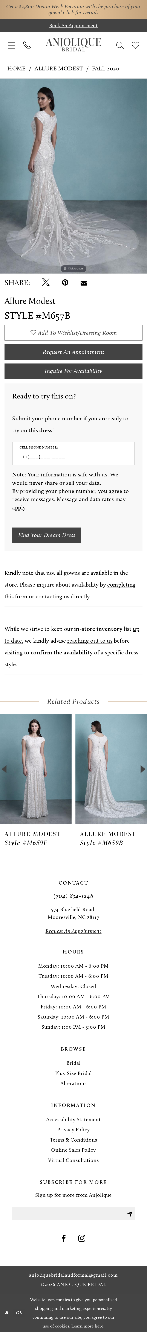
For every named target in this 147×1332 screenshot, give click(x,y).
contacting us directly (63, 596)
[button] (11, 45)
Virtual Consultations (73, 1160)
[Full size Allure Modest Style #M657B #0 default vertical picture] (73, 176)
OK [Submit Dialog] (19, 1312)
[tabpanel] (73, 176)
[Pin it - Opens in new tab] (65, 283)
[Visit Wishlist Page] (135, 45)
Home (16, 68)
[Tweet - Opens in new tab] (46, 282)
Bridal (73, 1063)
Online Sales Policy (73, 1150)
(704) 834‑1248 (74, 895)
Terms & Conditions (73, 1140)
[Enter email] (73, 1213)
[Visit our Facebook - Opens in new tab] (63, 1238)
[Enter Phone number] (70, 457)
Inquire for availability (74, 371)
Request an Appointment (73, 351)
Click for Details (80, 12)
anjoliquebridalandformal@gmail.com (73, 1275)
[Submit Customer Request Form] (46, 535)
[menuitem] (11, 45)
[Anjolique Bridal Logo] (74, 45)
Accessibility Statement (73, 1119)
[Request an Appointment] (73, 931)
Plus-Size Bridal (73, 1073)
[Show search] (120, 45)
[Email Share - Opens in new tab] (83, 282)
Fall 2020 (105, 68)
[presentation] (36, 769)
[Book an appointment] (73, 25)
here (99, 1326)
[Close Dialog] (6, 1312)
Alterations (73, 1083)
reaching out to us (90, 640)
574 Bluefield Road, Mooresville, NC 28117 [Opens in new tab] (74, 913)
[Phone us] (27, 45)
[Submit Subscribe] (129, 1213)
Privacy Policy (73, 1129)
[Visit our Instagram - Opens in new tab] (82, 1238)
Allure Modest (59, 68)
